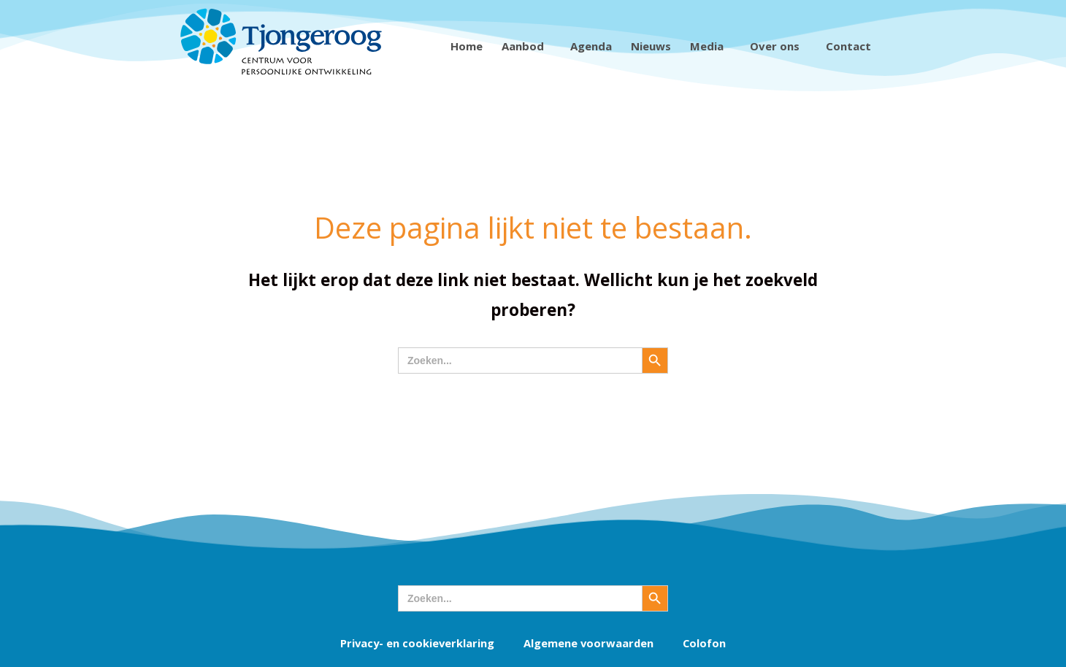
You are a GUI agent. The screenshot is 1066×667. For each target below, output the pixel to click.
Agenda (591, 46)
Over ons (778, 46)
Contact (852, 46)
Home (466, 46)
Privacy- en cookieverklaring (416, 643)
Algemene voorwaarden (589, 643)
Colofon (706, 643)
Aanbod (526, 46)
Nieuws (651, 46)
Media (710, 46)
